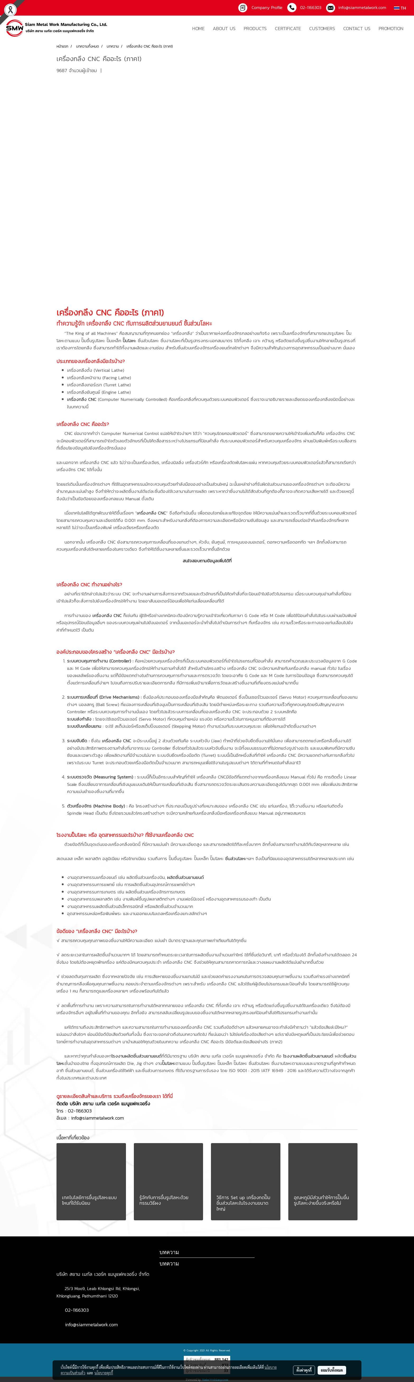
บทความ (169, 1263)
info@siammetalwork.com (360, 7)
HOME (198, 28)
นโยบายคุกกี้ (104, 1372)
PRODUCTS (255, 28)
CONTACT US (356, 28)
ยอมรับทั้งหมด (332, 1370)
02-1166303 (80, 1110)
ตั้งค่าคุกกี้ (304, 1370)
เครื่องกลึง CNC (84, 312)
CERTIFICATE (288, 28)
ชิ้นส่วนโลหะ (235, 858)
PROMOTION (391, 28)
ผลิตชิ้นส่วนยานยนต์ (185, 877)
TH (400, 8)
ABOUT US (224, 28)
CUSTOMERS (322, 28)
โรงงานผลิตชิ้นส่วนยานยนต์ (136, 1055)
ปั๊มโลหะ (129, 340)
